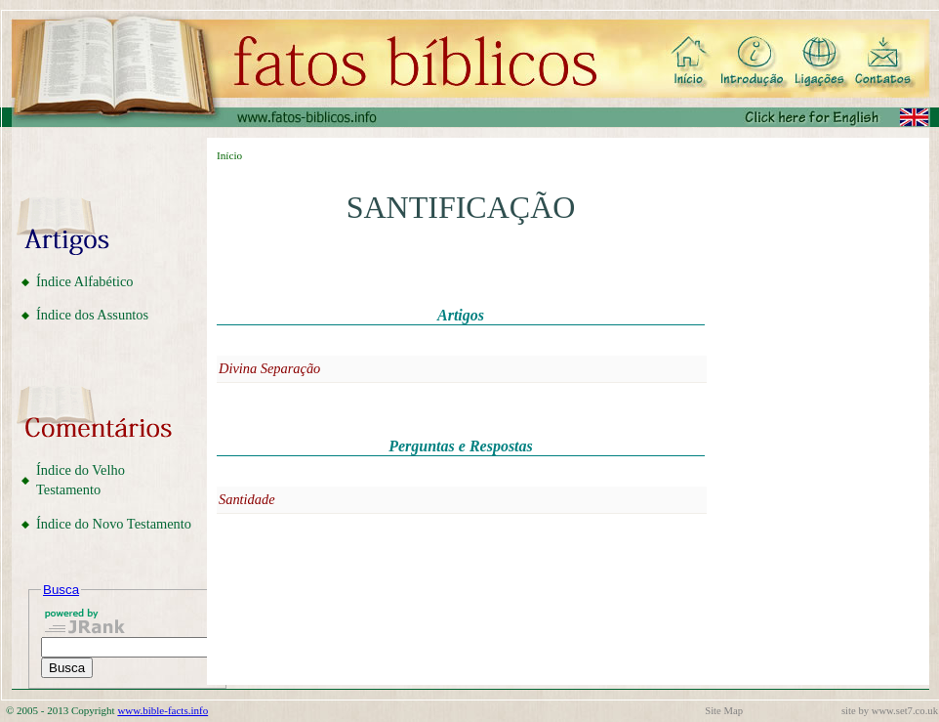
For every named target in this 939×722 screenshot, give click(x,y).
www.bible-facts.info (162, 710)
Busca (61, 589)
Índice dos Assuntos (92, 314)
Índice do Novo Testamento (113, 523)
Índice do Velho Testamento (80, 479)
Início (229, 155)
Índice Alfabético (85, 281)
